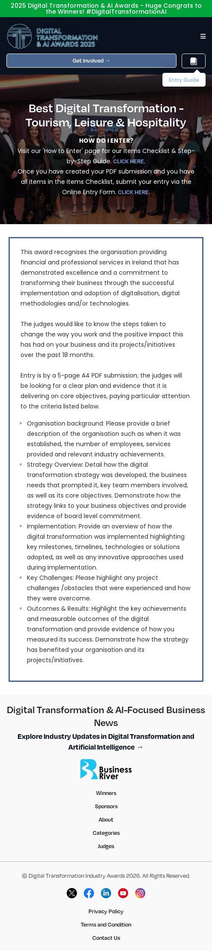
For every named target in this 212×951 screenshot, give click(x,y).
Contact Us (106, 937)
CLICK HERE (128, 161)
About (106, 819)
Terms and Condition (106, 924)
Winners (106, 792)
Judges (106, 846)
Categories (106, 832)
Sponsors (106, 806)
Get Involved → (92, 60)
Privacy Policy (106, 911)
